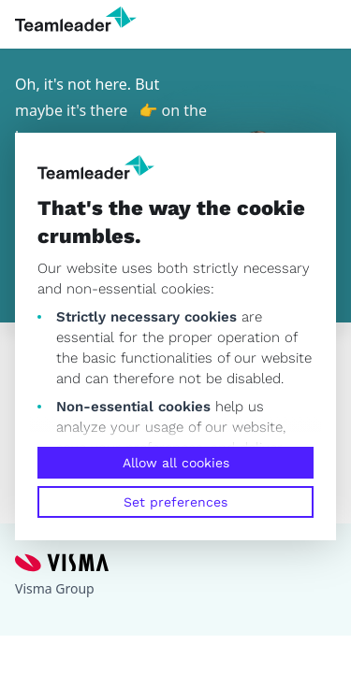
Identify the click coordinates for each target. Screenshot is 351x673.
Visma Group (55, 588)
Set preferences (175, 501)
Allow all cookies (176, 462)
